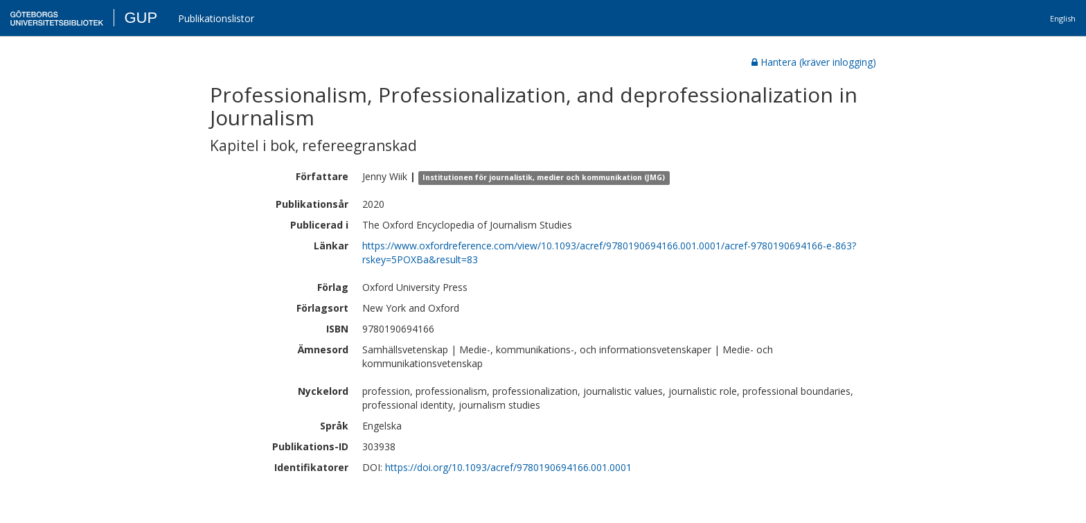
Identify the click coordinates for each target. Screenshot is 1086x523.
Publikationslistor (216, 18)
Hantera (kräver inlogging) (813, 62)
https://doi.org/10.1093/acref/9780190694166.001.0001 (508, 467)
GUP (140, 17)
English (1063, 18)
